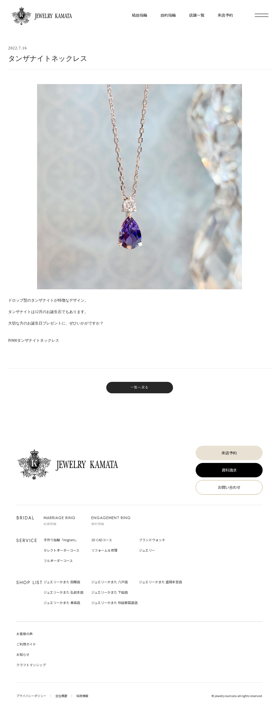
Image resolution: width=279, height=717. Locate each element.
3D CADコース (101, 539)
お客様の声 (24, 633)
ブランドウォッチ (152, 539)
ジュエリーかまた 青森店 (62, 602)
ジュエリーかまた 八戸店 (109, 581)
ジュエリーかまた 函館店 (62, 581)
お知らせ (22, 654)
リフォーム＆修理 (104, 550)
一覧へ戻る (139, 387)
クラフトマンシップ (31, 664)
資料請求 (229, 470)
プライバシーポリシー (31, 696)
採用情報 (82, 696)
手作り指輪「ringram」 (61, 539)
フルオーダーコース (58, 560)
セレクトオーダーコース (61, 550)
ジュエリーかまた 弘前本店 (63, 592)
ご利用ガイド (26, 644)
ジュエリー (147, 550)
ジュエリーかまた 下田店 (109, 592)
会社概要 (61, 696)
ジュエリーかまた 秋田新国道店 (114, 602)
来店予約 (229, 453)
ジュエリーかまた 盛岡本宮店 (160, 581)
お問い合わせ (229, 487)
